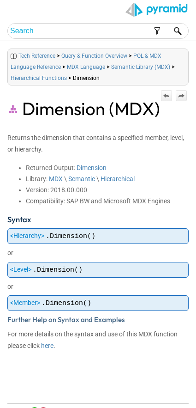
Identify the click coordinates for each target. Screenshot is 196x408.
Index (176, 390)
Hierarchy (27, 235)
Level (20, 269)
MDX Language (86, 67)
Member (25, 302)
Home (114, 390)
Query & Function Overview (94, 56)
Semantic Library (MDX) (140, 67)
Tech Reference (36, 56)
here (47, 345)
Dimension (92, 167)
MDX (56, 179)
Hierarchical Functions (39, 78)
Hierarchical (118, 179)
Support (176, 399)
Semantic (81, 179)
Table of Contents (145, 390)
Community (150, 399)
